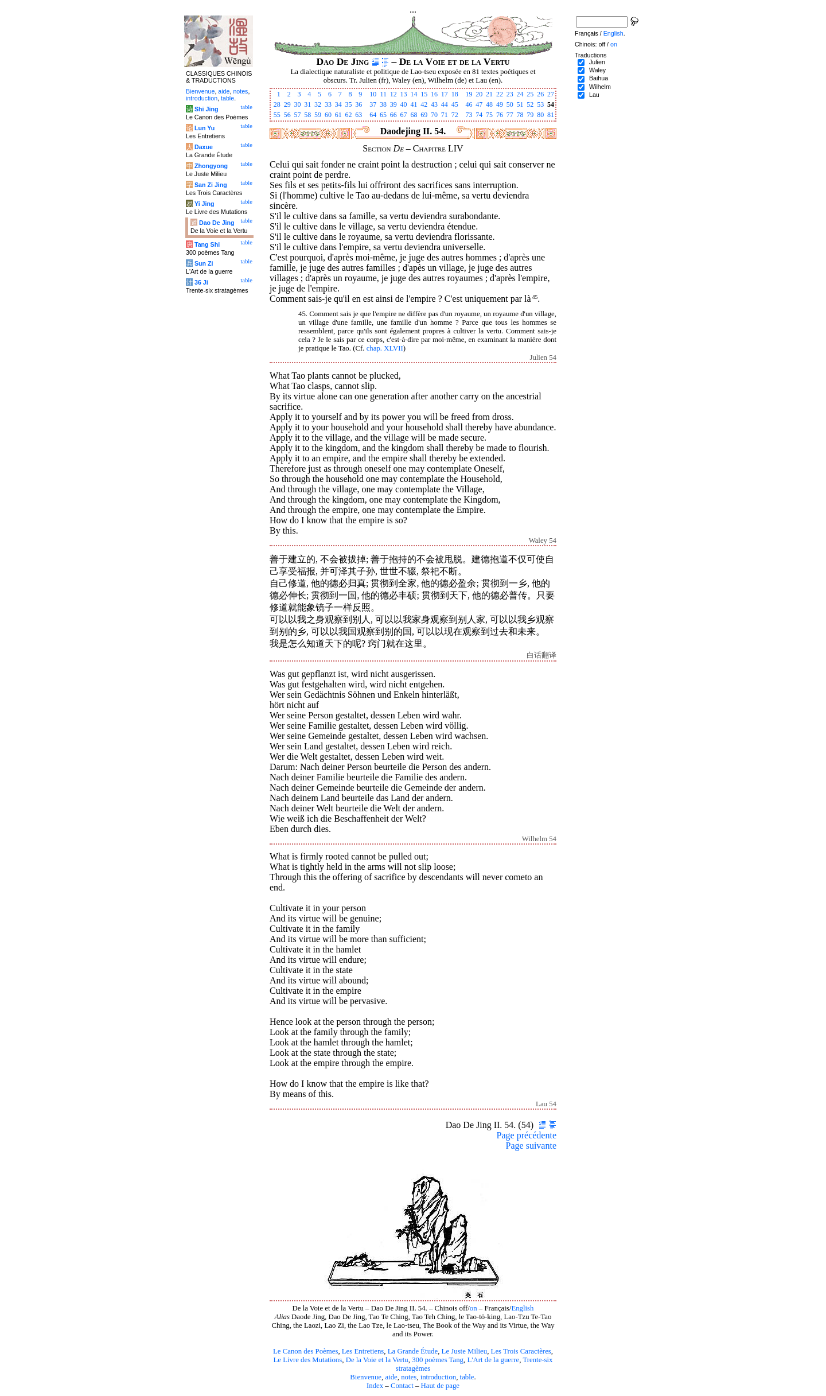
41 (413, 104)
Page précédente (526, 1135)
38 (383, 104)
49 (499, 104)
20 (479, 94)
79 (530, 115)
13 (403, 94)
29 (287, 104)
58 (307, 115)
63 (358, 115)
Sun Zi (203, 263)
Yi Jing (204, 203)
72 (454, 115)
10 (372, 94)
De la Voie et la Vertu (377, 1360)
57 (297, 115)
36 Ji (201, 282)
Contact (402, 1386)
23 (509, 94)
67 (403, 115)
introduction (438, 1377)
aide (391, 1377)
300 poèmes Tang (437, 1360)
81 (550, 115)
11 (383, 94)
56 (287, 115)
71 (444, 115)
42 (423, 104)
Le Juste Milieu (465, 1351)
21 (489, 94)
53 (540, 104)
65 (383, 115)
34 (338, 104)
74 (479, 115)
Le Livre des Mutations (307, 1360)
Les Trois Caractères (521, 1351)
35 (348, 104)
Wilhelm (600, 86)
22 (499, 94)
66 (393, 115)
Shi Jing (206, 109)
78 (520, 115)
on (473, 1308)
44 (444, 104)
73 (468, 115)
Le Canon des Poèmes (305, 1351)
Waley (597, 70)
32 (317, 104)
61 (338, 115)
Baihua (598, 78)
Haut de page (440, 1386)
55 (277, 115)
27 (550, 94)
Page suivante (531, 1145)
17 (444, 94)
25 (530, 94)
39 (393, 104)
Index (375, 1386)
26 (540, 94)
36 (358, 104)
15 (423, 94)
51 (520, 104)
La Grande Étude (413, 1351)
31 (307, 104)
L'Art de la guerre (493, 1360)
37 (372, 104)
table (467, 1377)
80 (540, 115)
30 (297, 104)
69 (423, 115)
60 (328, 115)
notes (408, 1377)
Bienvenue (365, 1377)
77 (509, 115)
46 (468, 104)
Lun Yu (204, 128)
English (522, 1308)
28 (277, 104)
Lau (594, 94)
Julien (597, 62)
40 (403, 104)
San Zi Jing (210, 184)
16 (434, 94)
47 (479, 104)
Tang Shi (207, 244)
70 (434, 115)
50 (509, 104)
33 (328, 104)
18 (454, 94)
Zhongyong (211, 165)
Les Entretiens (363, 1351)
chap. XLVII (385, 348)
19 (468, 94)
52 (530, 104)
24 (520, 94)
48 (489, 104)
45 (454, 104)
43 (434, 104)
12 (393, 94)
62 (348, 115)
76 (499, 115)
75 (489, 115)
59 (317, 115)
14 (413, 94)
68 (413, 115)
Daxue (203, 146)
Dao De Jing (217, 222)
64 (372, 115)
